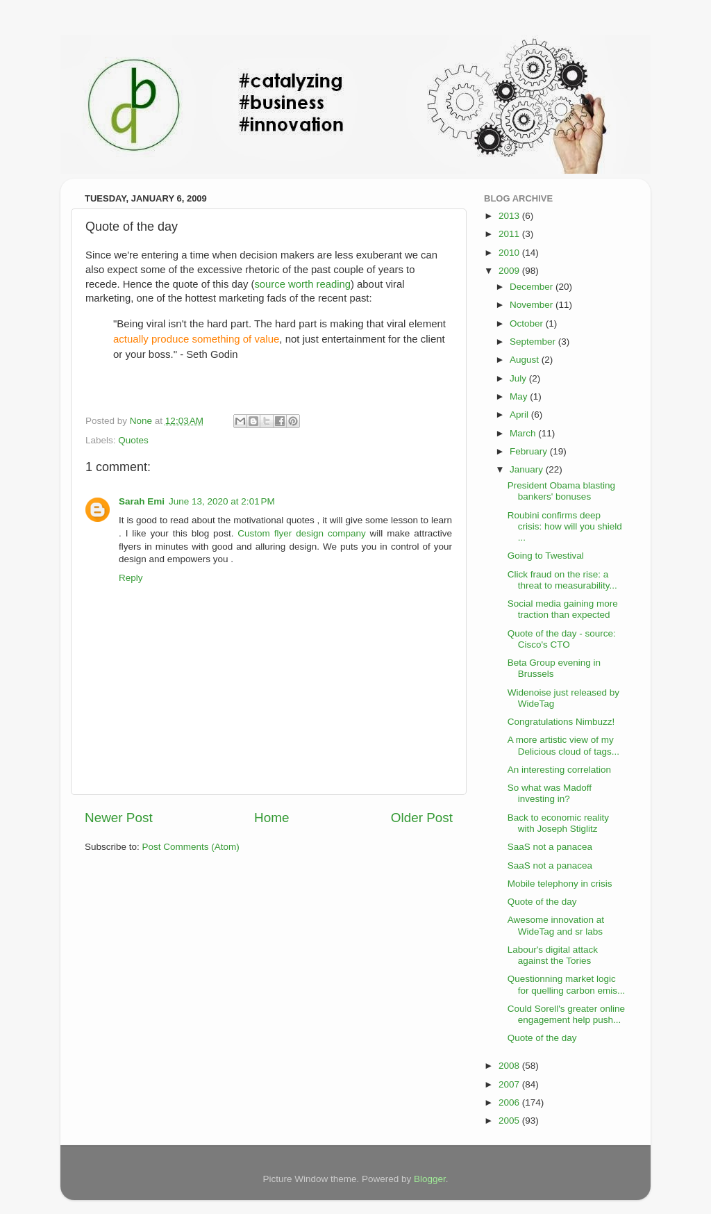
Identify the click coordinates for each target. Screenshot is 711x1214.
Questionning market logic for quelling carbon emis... (567, 984)
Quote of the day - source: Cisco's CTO (562, 639)
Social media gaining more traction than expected (563, 609)
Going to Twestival (546, 555)
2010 (510, 252)
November (532, 305)
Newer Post (119, 817)
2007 (510, 1084)
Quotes (133, 440)
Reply (131, 578)
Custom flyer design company (303, 533)
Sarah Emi (142, 501)
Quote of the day (542, 901)
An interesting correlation (559, 769)
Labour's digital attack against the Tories (553, 955)
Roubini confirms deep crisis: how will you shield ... (565, 526)
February (530, 451)
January (528, 469)
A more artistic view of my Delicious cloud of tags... (563, 745)
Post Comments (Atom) (191, 847)
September (534, 341)
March (524, 433)
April (520, 414)
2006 (510, 1102)
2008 (510, 1065)
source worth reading (302, 284)
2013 (510, 216)
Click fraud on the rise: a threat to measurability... (562, 580)
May (520, 396)
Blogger (430, 1179)
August (526, 359)
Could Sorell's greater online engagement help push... (566, 1014)
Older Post (422, 817)
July (519, 378)
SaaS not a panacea (550, 847)
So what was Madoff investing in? (550, 793)
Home (271, 817)
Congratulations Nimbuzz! (561, 721)
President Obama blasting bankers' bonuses (561, 491)
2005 (510, 1120)
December (532, 286)
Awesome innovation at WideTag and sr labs (556, 925)
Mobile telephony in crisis (560, 883)
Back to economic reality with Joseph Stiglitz (558, 823)
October (528, 323)
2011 (510, 234)
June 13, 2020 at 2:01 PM (222, 501)
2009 (510, 270)
